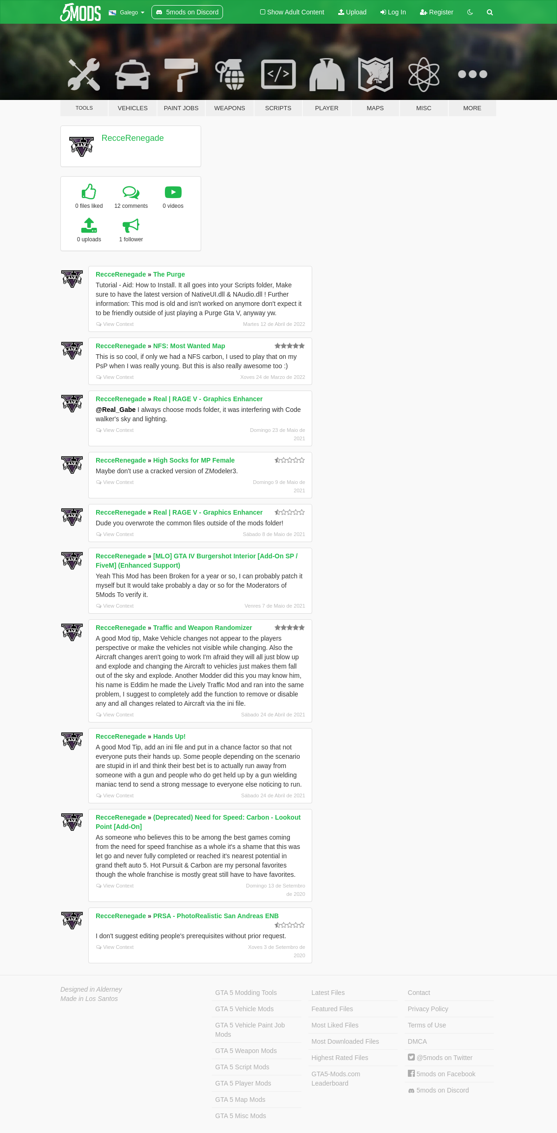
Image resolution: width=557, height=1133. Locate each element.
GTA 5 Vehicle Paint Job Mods (250, 1029)
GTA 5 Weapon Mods (246, 1050)
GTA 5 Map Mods (240, 1099)
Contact (419, 992)
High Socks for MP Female (194, 460)
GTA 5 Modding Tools (246, 992)
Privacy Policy (428, 1009)
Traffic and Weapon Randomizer (202, 627)
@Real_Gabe (116, 409)
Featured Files (332, 1009)
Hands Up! (169, 736)
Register (436, 12)
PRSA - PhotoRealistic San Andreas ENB (216, 916)
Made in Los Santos (89, 998)
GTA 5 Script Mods (242, 1067)
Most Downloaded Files (346, 1041)
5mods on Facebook (442, 1074)
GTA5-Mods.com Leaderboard (336, 1078)
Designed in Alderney (91, 989)
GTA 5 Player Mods (243, 1083)
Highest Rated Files (340, 1057)
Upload (352, 12)
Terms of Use (427, 1025)
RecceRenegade (133, 138)
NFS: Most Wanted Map (189, 346)
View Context (115, 324)
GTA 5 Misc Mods (240, 1116)
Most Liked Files (335, 1025)
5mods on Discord (438, 1090)
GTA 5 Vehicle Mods (244, 1009)
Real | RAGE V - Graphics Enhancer (208, 399)
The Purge (169, 274)
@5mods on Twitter (440, 1057)
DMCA (417, 1041)
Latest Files (328, 992)
